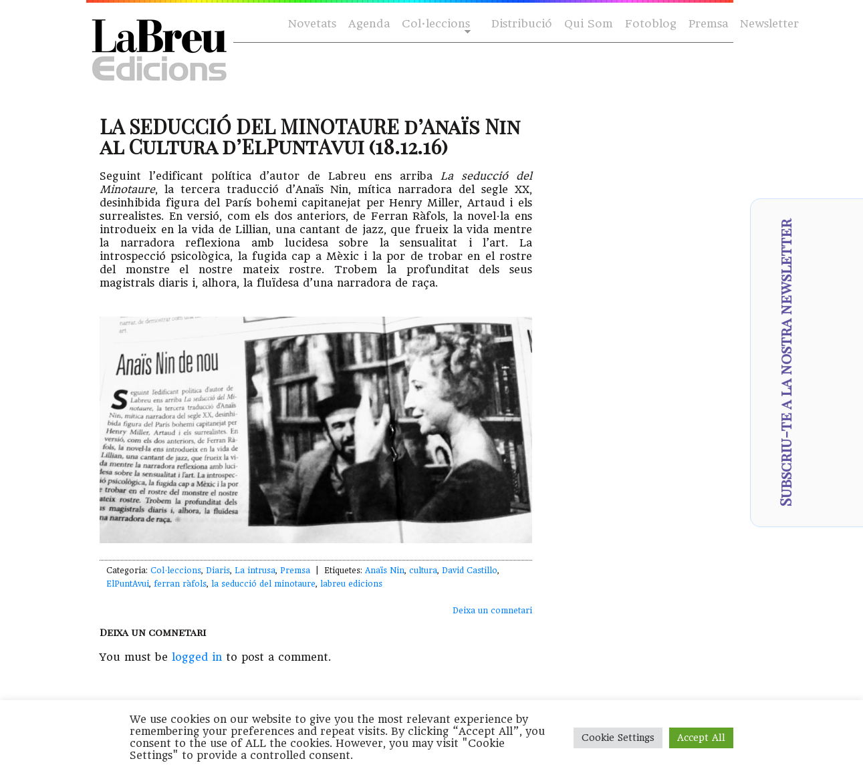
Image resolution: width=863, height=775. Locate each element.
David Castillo (469, 570)
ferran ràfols (180, 584)
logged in (197, 657)
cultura (423, 570)
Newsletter (769, 23)
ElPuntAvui (127, 584)
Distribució (521, 23)
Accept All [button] (701, 737)
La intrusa (255, 570)
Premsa (708, 23)
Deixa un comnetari (492, 610)
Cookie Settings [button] (618, 737)
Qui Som (588, 23)
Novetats (312, 23)
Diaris (218, 570)
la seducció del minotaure (263, 584)
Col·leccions (435, 24)
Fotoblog (650, 23)
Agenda (369, 23)
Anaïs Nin (384, 570)
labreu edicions (351, 584)
